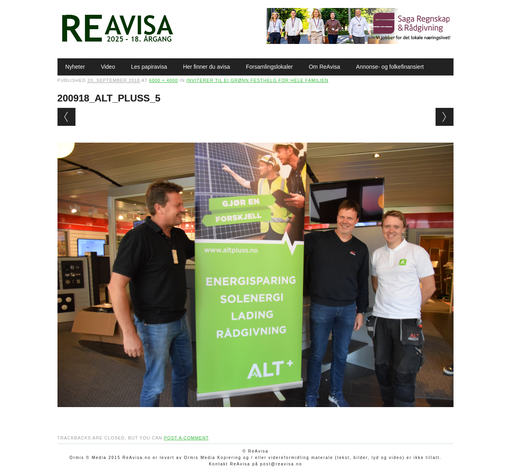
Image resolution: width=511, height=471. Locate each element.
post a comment (186, 437)
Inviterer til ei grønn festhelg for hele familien (257, 80)
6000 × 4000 (163, 80)
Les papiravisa (149, 67)
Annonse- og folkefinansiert (390, 67)
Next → (445, 117)
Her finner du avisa (206, 67)
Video (108, 67)
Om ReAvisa (324, 67)
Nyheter (75, 67)
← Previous (66, 117)
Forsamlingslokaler (269, 67)
